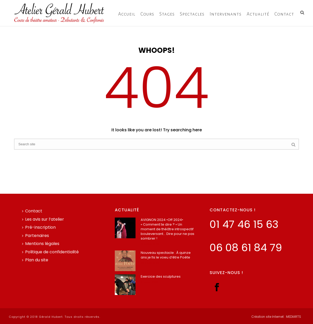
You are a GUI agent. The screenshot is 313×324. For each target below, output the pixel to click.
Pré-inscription (39, 227)
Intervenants (225, 14)
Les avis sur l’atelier (43, 219)
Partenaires (35, 236)
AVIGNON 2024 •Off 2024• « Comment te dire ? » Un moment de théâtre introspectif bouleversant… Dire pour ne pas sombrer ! (167, 229)
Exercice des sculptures (161, 276)
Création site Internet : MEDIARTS (276, 317)
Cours (147, 14)
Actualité (258, 14)
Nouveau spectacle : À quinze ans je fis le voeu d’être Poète (166, 255)
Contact (284, 14)
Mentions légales (40, 244)
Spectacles (192, 14)
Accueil (126, 14)
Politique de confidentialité (50, 252)
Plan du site (35, 260)
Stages (167, 14)
